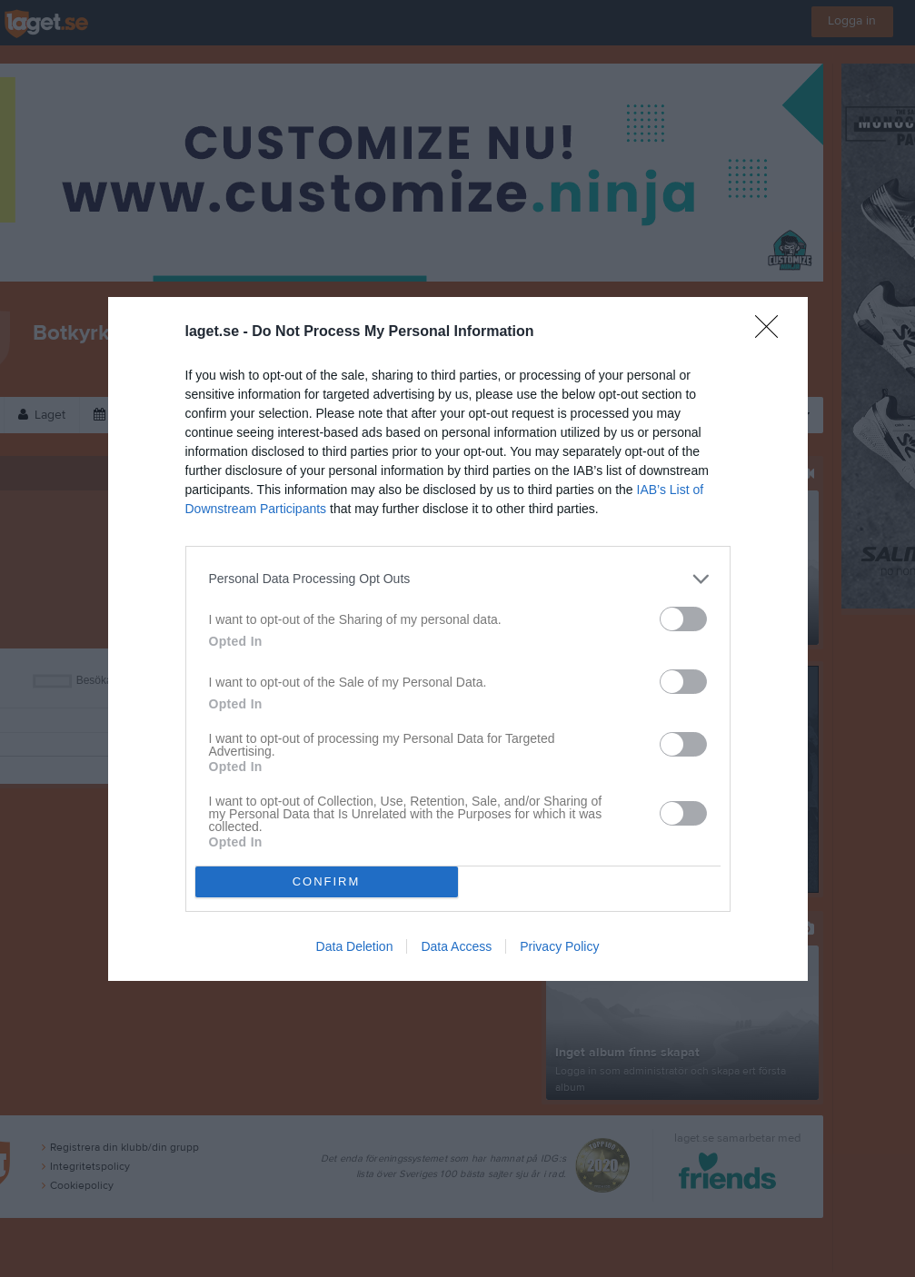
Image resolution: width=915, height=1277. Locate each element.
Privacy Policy (559, 946)
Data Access (456, 946)
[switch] (683, 619)
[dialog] (458, 639)
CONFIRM (327, 881)
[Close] (772, 332)
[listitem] (458, 579)
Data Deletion (354, 946)
